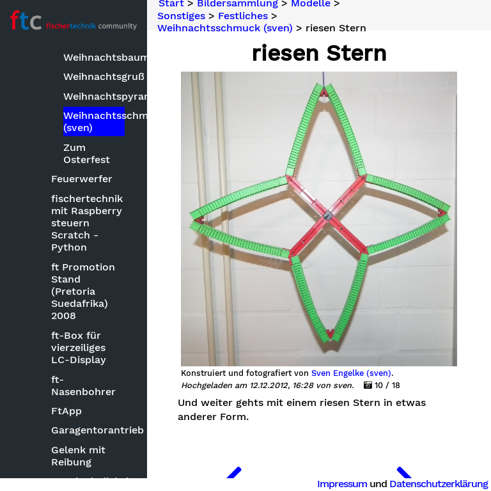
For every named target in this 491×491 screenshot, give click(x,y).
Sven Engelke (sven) (351, 373)
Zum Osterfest (86, 153)
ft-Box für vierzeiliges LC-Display (78, 347)
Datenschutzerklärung (438, 484)
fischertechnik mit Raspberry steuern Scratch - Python (87, 223)
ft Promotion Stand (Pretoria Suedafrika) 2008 (83, 291)
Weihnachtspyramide (94, 96)
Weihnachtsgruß (94, 76)
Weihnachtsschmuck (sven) (94, 121)
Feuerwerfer (82, 179)
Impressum (342, 484)
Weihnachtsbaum (94, 57)
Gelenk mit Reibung (78, 456)
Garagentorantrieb (89, 430)
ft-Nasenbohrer (83, 385)
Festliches (243, 15)
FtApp (66, 411)
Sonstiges (181, 15)
